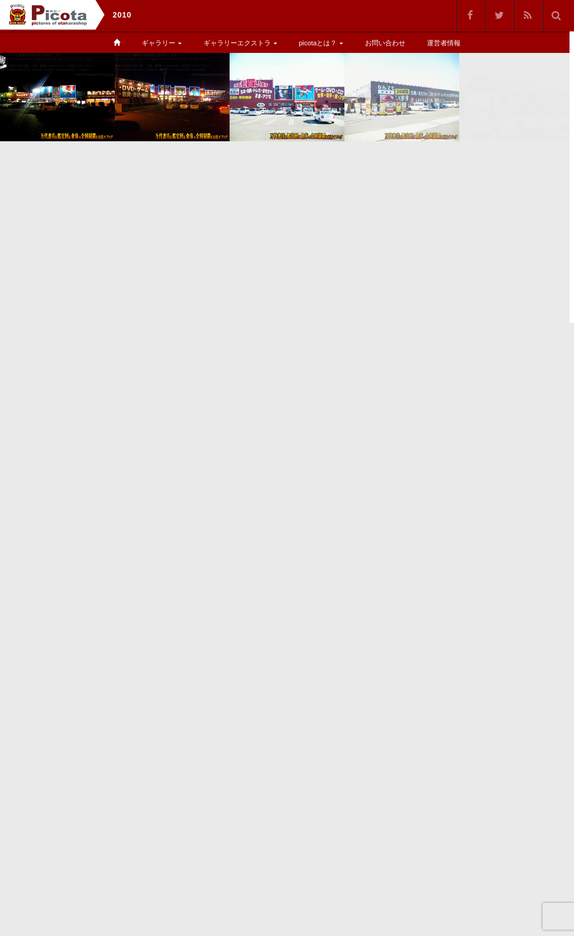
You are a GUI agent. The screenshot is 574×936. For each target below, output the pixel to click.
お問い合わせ (385, 43)
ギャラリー (162, 43)
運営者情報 (444, 43)
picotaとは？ (321, 43)
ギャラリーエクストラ (240, 43)
